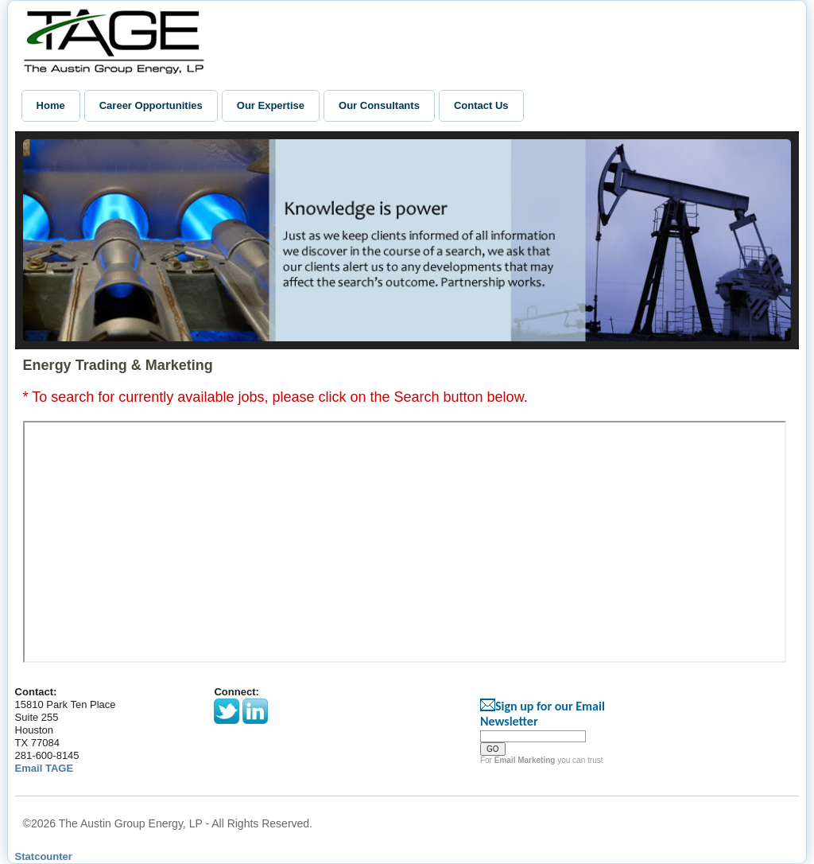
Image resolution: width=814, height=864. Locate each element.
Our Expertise (270, 105)
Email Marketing (525, 760)
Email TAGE (44, 768)
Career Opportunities (151, 105)
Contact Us (481, 105)
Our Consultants (379, 105)
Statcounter (43, 856)
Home (51, 105)
